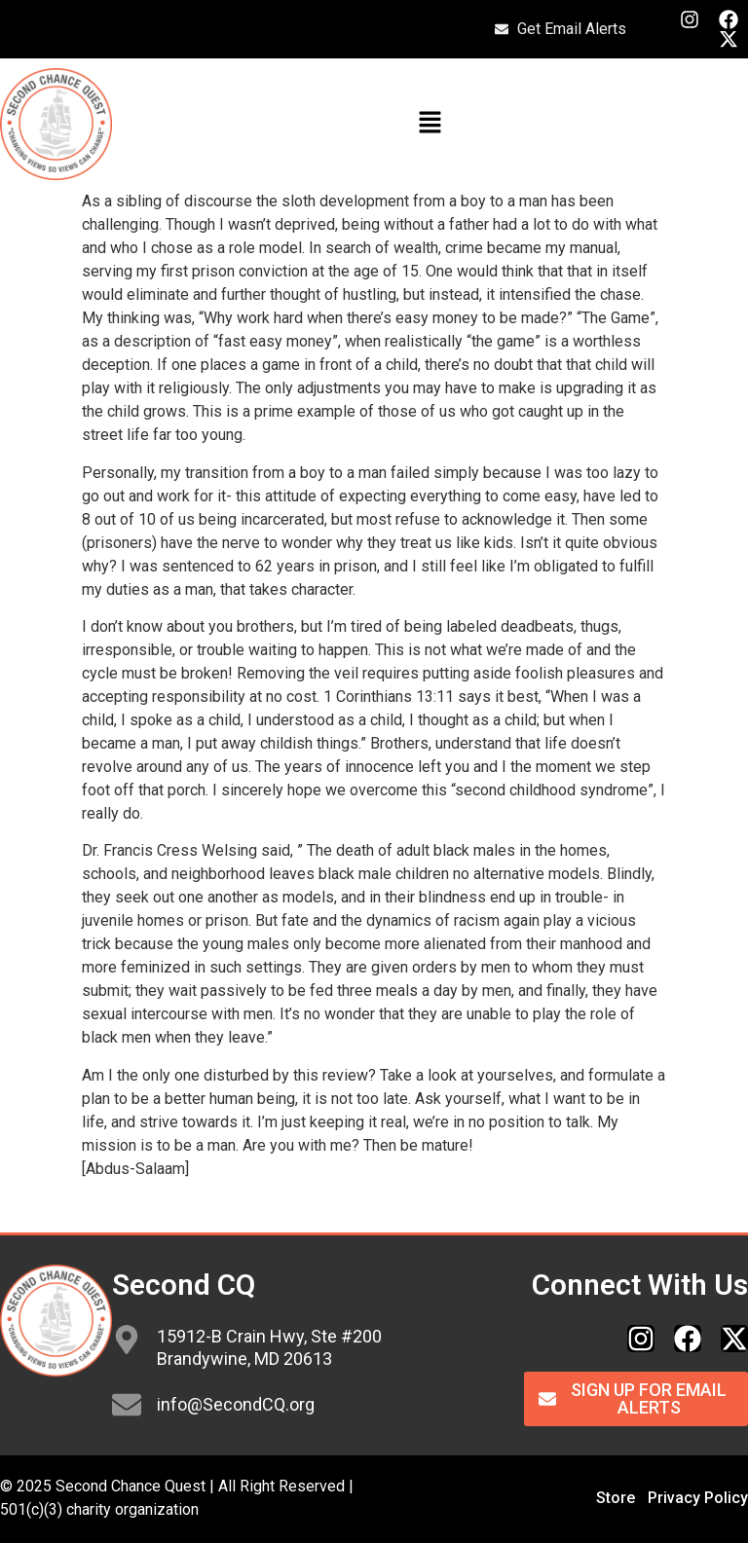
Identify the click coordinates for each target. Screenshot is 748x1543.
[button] (429, 123)
